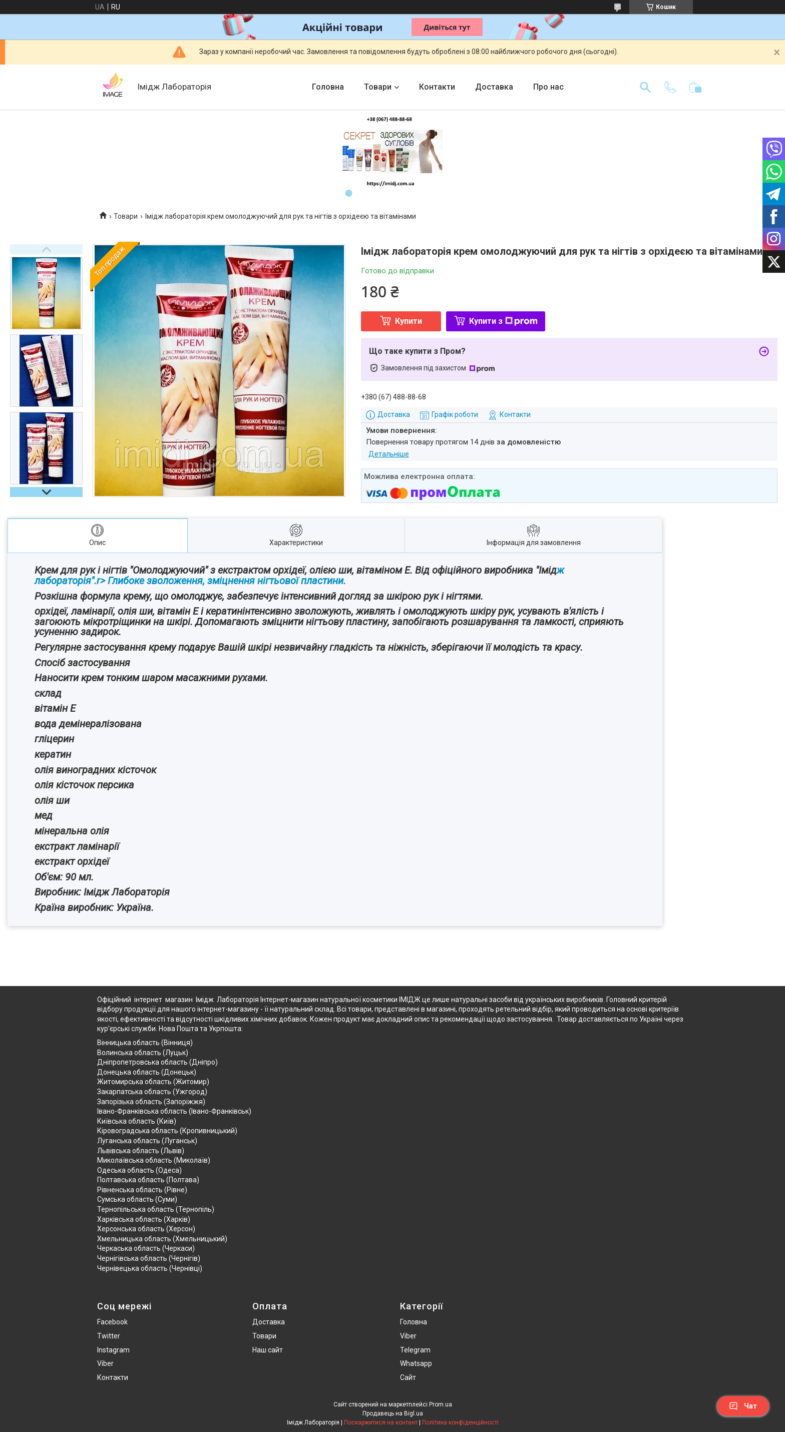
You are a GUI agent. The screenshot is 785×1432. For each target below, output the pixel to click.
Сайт (408, 1377)
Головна (328, 87)
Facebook (112, 1322)
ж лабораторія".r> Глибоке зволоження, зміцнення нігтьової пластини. (299, 575)
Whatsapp (416, 1363)
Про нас (548, 87)
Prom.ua (440, 1404)
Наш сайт (267, 1350)
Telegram (415, 1350)
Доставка (494, 87)
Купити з (503, 321)
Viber (105, 1363)
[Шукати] (645, 87)
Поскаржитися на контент (381, 1422)
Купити (408, 321)
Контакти (437, 87)
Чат (743, 1405)
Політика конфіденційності (460, 1422)
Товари (377, 87)
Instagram (113, 1350)
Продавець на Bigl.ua (392, 1413)
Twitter (108, 1336)
